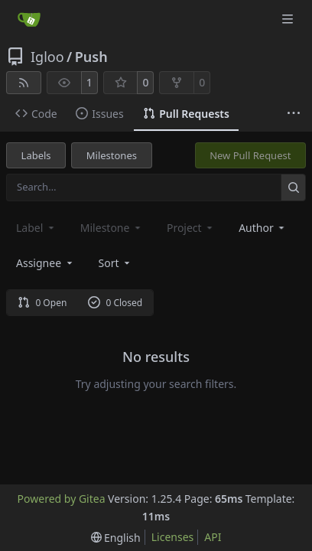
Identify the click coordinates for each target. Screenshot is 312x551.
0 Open (42, 302)
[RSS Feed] (23, 82)
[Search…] (293, 187)
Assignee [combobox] (45, 263)
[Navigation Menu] (289, 18)
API (212, 537)
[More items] (293, 114)
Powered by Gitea (62, 498)
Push (91, 56)
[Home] (29, 19)
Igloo (47, 56)
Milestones (111, 155)
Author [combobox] (263, 227)
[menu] (116, 263)
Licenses (172, 537)
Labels (36, 155)
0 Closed (115, 302)
